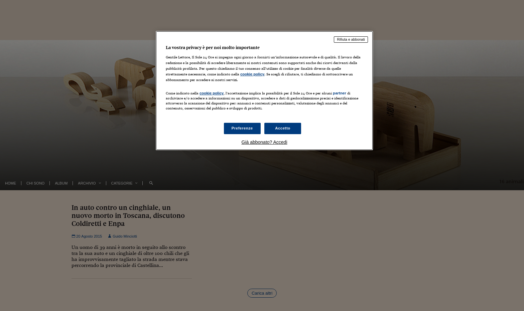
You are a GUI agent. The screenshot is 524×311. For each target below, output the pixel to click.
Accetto (282, 128)
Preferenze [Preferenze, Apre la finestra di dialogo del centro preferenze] (242, 128)
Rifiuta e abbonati (351, 39)
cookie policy (252, 74)
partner (339, 93)
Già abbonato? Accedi (264, 142)
